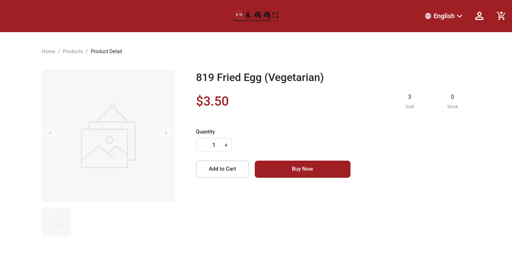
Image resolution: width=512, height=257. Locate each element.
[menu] (352, 16)
